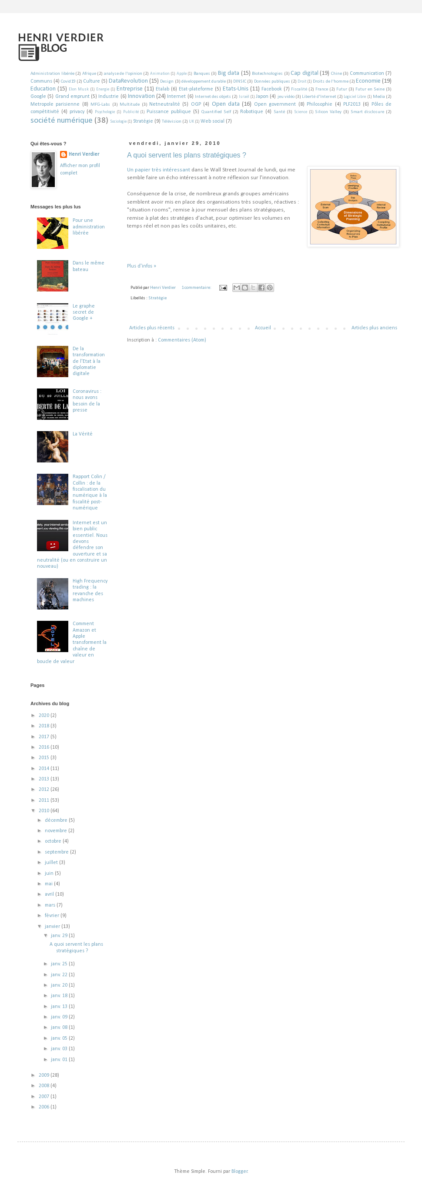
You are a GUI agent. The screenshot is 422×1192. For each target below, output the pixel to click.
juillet (52, 862)
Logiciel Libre (355, 97)
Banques (202, 73)
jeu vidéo (286, 96)
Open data (226, 104)
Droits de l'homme (330, 81)
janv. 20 (60, 985)
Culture (91, 81)
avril (50, 894)
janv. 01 (60, 1059)
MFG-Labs (100, 104)
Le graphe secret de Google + (84, 312)
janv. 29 (60, 935)
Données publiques (272, 81)
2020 (44, 715)
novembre (56, 831)
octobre (54, 841)
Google (38, 96)
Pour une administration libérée (89, 227)
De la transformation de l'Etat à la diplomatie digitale (89, 361)
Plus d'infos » (141, 266)
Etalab (162, 89)
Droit (302, 82)
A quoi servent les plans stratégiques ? (186, 155)
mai (49, 884)
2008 (44, 1085)
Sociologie (118, 122)
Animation (160, 74)
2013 (44, 779)
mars (51, 905)
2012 (44, 789)
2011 (44, 800)
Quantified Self (216, 112)
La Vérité (83, 434)
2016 (44, 747)
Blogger (239, 1171)
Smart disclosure (367, 112)
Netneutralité (164, 104)
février (52, 915)
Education (43, 89)
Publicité (131, 112)
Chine (336, 73)
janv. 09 (60, 1017)
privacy (77, 111)
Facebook (271, 89)
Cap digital (304, 73)
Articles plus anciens (374, 328)
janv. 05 (60, 1038)
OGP (196, 104)
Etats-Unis (235, 89)
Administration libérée (52, 73)
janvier (53, 926)
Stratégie (143, 121)
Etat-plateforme (196, 89)
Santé (279, 112)
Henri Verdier (84, 154)
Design (167, 81)
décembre (57, 820)
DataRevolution (128, 81)
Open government (275, 104)
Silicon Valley (328, 112)
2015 (44, 757)
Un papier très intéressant (158, 170)
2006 (44, 1107)
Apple (182, 74)
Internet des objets (213, 96)
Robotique (251, 111)
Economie (368, 81)
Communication (367, 73)
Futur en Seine (370, 89)
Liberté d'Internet (319, 96)
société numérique (61, 121)
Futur (341, 89)
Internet (176, 96)
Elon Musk (79, 89)
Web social (212, 121)
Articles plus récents (151, 328)
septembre (57, 852)
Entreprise (130, 89)
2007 (44, 1096)
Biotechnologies (267, 73)
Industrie (108, 96)
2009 (44, 1075)
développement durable (203, 81)
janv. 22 (60, 975)
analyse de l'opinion (123, 73)
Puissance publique (169, 111)
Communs (41, 81)
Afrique (89, 73)
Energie (102, 89)
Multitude (130, 104)
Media (379, 96)
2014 (44, 768)
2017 (44, 737)
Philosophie (319, 104)
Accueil (263, 328)
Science (300, 112)
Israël (244, 97)
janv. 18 (60, 995)
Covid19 (68, 81)
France (321, 89)
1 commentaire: (196, 287)
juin (50, 873)
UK (191, 122)
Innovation (141, 96)
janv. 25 (60, 964)
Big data (229, 73)
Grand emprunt (72, 96)
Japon (262, 96)
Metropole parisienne (55, 104)
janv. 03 (60, 1048)
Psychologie (105, 112)
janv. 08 (60, 1027)
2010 (44, 811)
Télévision (171, 121)
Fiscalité (299, 89)
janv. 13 (60, 1006)
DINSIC (239, 81)
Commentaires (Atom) (182, 340)
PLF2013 (352, 104)
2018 (44, 726)
